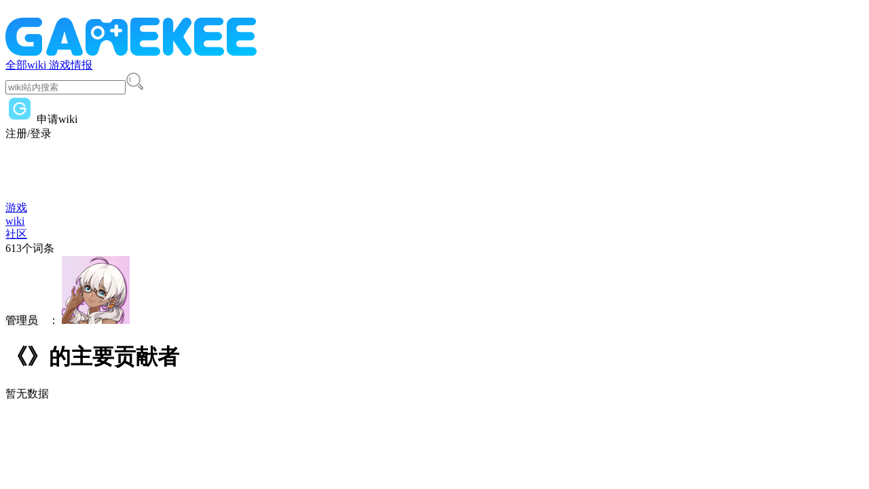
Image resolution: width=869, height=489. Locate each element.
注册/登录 (28, 133)
